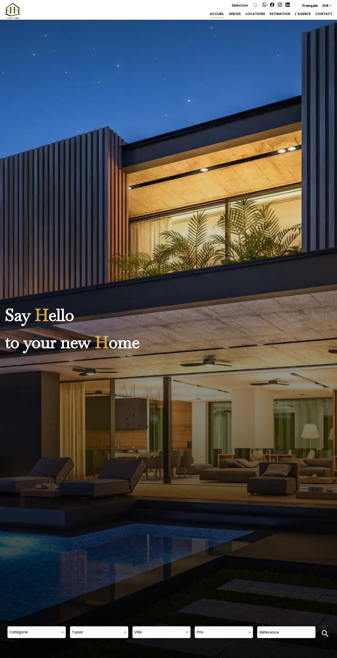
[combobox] (36, 632)
